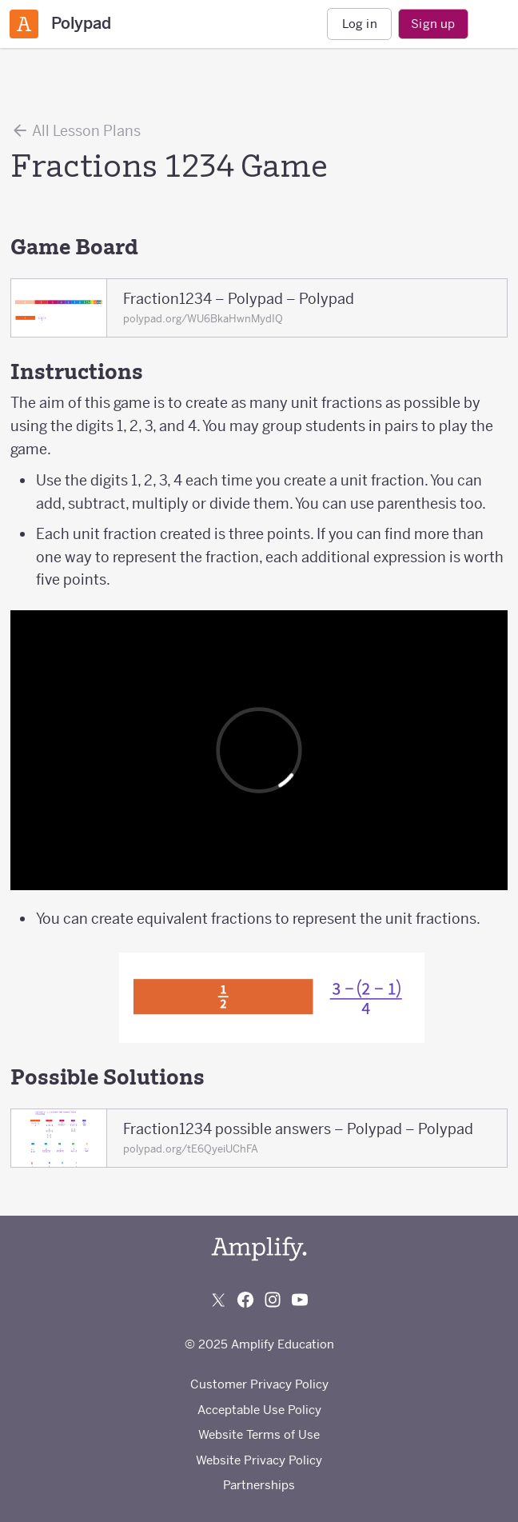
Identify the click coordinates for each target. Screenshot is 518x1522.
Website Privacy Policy (259, 1460)
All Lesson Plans (75, 130)
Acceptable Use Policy (259, 1409)
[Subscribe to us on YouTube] (299, 1299)
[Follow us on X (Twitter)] (218, 1299)
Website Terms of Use (259, 1434)
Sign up (433, 23)
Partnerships (259, 1484)
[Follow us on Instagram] (272, 1299)
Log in (359, 23)
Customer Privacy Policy (259, 1384)
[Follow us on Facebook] (245, 1299)
